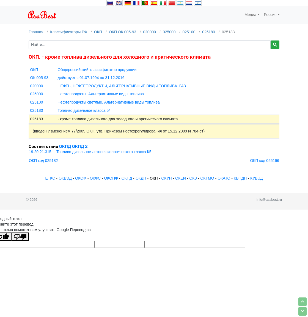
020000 (149, 32)
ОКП (98, 32)
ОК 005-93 (39, 77)
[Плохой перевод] (20, 236)
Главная (36, 32)
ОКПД (127, 178)
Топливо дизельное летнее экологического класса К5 (104, 152)
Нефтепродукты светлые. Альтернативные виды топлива (109, 102)
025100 (189, 32)
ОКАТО (224, 178)
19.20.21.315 (40, 152)
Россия (270, 14)
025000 (169, 32)
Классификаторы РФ (68, 32)
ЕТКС (50, 178)
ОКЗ (193, 178)
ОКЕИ (180, 178)
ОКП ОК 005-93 (122, 32)
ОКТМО (207, 178)
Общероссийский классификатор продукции (97, 69)
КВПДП (240, 178)
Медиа (250, 14)
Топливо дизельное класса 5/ (84, 110)
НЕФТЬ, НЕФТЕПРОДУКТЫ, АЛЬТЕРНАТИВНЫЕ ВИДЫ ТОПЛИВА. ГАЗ (122, 86)
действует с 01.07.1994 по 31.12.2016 (91, 77)
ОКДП (141, 178)
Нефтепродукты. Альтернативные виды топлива (101, 94)
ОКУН (166, 178)
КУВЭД (256, 178)
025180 (208, 32)
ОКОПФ (111, 178)
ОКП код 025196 (264, 160)
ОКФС (95, 178)
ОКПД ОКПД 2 (73, 146)
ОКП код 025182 (43, 160)
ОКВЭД (65, 178)
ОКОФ (80, 178)
